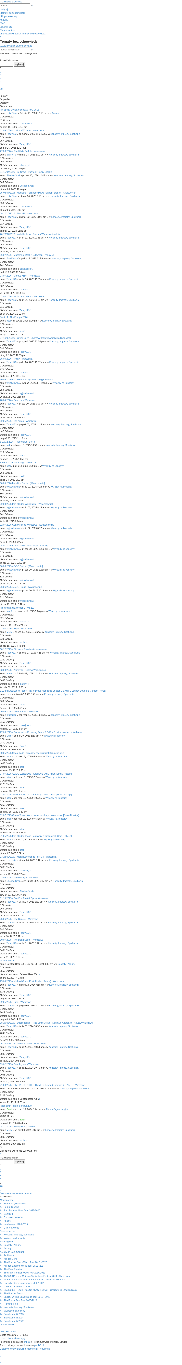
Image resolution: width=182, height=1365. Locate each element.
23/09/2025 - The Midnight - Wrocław (19, 877)
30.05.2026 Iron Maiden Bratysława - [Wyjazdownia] (26, 379)
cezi (8, 320)
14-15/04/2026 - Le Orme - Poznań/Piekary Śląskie (26, 172)
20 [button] (1, 89)
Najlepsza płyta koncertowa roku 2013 (19, 110)
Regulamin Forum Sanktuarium (16, 1106)
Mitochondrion (7, 960)
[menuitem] (12, 13)
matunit (10, 673)
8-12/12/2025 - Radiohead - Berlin (17, 442)
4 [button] (0, 78)
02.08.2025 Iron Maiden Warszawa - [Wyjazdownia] (26, 504)
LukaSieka (11, 113)
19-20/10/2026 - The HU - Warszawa (19, 213)
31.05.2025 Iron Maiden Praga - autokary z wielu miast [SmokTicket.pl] (36, 836)
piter (8, 756)
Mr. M (9, 632)
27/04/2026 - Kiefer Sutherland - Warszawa (22, 296)
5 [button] (0, 82)
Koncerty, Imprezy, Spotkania (65, 134)
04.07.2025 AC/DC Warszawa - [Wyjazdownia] (24, 545)
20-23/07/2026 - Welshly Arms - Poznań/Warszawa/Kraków (30, 234)
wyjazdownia (13, 383)
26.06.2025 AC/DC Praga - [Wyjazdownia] (21, 587)
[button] (0, 57)
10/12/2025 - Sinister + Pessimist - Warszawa (23, 649)
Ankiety (55, 113)
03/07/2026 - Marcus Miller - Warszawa (20, 276)
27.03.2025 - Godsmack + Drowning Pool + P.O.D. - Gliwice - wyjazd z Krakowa (41, 732)
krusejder (11, 715)
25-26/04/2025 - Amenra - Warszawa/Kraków (23, 1043)
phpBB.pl (39, 1345)
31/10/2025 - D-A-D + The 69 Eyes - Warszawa (24, 898)
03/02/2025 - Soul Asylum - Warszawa (19, 1064)
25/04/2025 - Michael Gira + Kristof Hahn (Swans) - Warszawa (32, 981)
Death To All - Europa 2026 (14, 317)
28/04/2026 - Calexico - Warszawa (17, 400)
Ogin (8, 736)
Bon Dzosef (12, 258)
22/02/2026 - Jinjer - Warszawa (16, 628)
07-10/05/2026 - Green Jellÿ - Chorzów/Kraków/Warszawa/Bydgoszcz (35, 338)
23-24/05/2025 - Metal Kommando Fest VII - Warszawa (28, 857)
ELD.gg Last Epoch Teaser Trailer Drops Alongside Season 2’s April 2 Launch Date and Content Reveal (53, 691)
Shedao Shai (13, 175)
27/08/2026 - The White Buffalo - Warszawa (22, 151)
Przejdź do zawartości (11, 1)
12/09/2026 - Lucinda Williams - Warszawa (22, 130)
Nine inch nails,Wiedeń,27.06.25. (17, 608)
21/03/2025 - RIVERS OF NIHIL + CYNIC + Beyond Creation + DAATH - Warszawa (42, 1085)
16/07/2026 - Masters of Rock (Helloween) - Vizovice (27, 255)
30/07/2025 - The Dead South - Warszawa (21, 940)
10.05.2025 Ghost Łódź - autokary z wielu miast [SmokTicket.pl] (32, 753)
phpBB (27, 1342)
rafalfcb (10, 611)
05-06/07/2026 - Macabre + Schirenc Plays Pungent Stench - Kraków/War (38, 193)
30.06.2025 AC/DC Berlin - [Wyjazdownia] (21, 566)
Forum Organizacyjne (57, 1109)
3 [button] (0, 75)
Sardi (9, 1109)
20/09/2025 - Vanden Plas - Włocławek (20, 711)
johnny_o (11, 154)
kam (8, 694)
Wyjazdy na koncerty (63, 383)
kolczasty (11, 860)
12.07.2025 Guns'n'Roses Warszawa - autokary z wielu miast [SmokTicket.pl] (39, 815)
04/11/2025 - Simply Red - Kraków (17, 1126)
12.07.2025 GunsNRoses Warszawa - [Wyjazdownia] (27, 525)
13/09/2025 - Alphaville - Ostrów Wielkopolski (23, 670)
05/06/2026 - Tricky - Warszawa (16, 359)
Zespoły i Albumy (66, 964)
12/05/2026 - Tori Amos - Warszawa (18, 421)
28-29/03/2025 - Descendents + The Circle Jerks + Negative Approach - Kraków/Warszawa (46, 1023)
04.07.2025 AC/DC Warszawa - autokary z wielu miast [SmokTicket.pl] (36, 774)
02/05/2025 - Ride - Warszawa (15, 1002)
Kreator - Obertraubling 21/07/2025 (18, 462)
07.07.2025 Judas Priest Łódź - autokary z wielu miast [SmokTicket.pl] (36, 794)
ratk (8, 445)
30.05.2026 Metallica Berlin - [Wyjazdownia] (22, 483)
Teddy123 (11, 134)
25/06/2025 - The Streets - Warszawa (19, 919)
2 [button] (0, 71)
